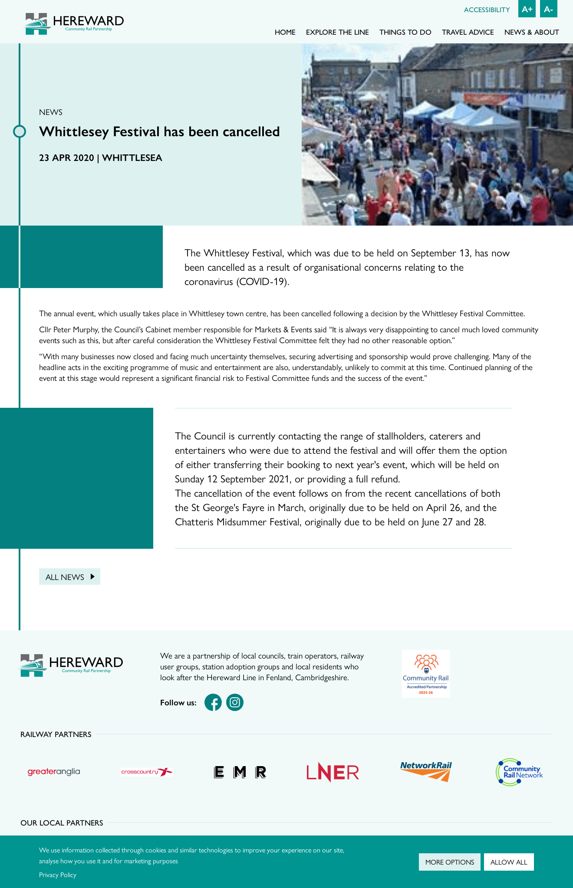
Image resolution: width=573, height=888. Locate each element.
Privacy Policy (57, 874)
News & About (531, 31)
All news (65, 576)
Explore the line (337, 31)
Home (285, 31)
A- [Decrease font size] (548, 8)
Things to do (405, 31)
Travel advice (468, 31)
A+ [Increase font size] (527, 8)
